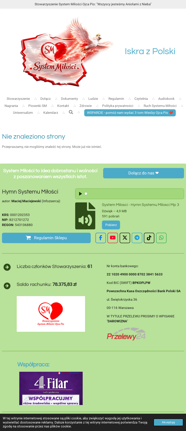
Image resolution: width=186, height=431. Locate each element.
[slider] (112, 194)
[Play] (80, 194)
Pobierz (111, 225)
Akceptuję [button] (168, 422)
